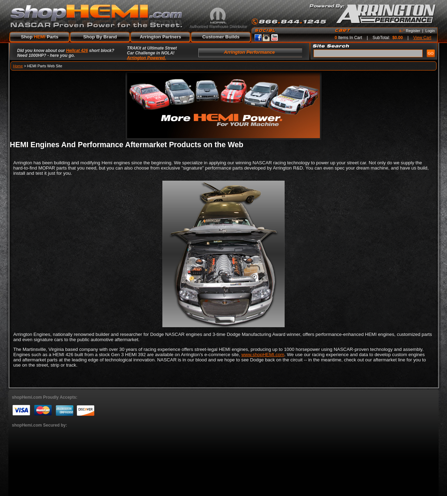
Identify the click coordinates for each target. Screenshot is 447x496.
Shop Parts (39, 36)
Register (413, 31)
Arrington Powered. (146, 57)
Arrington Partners (160, 36)
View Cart (422, 37)
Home (18, 66)
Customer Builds (221, 36)
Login (430, 31)
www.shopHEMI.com (262, 354)
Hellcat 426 (77, 50)
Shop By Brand (100, 36)
